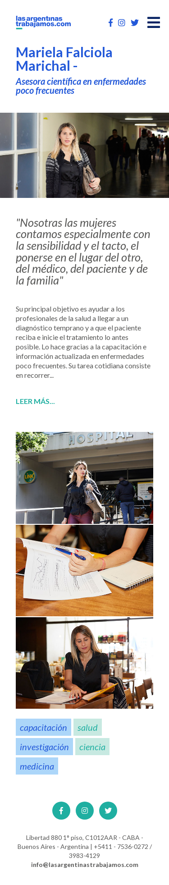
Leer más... (35, 401)
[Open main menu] (153, 22)
